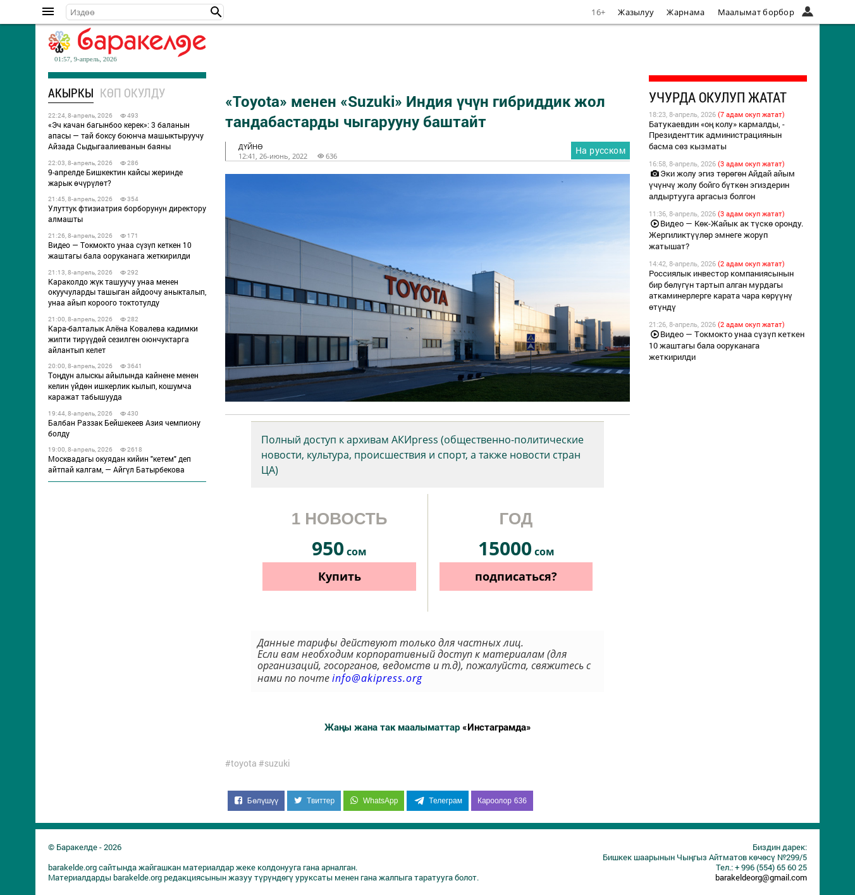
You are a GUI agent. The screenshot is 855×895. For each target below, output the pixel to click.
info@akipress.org (377, 678)
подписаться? (516, 576)
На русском (600, 150)
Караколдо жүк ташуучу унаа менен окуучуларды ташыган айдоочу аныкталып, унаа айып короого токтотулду (127, 292)
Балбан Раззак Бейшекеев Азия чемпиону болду (124, 427)
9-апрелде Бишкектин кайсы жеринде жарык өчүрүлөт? (115, 177)
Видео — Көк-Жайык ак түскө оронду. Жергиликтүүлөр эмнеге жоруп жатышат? (726, 234)
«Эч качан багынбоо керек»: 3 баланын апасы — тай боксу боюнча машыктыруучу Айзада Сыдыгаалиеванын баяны (126, 135)
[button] (216, 12)
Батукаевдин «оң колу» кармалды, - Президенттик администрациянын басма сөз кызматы (717, 135)
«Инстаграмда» (496, 726)
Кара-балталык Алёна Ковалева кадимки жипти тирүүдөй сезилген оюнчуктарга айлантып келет (123, 339)
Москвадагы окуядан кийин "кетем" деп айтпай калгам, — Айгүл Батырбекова (119, 464)
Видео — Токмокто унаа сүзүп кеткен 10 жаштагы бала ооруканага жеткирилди (120, 250)
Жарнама (685, 12)
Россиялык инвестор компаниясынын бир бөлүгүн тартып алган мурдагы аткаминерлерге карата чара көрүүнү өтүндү (721, 290)
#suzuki (274, 763)
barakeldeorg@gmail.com (761, 877)
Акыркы (71, 93)
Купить (339, 576)
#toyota (241, 763)
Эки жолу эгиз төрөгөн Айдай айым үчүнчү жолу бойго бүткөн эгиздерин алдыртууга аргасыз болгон (722, 184)
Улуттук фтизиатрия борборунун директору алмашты (127, 213)
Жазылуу (636, 12)
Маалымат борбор (756, 12)
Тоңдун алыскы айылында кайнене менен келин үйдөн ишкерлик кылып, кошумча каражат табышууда (123, 386)
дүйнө (250, 146)
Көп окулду (132, 93)
